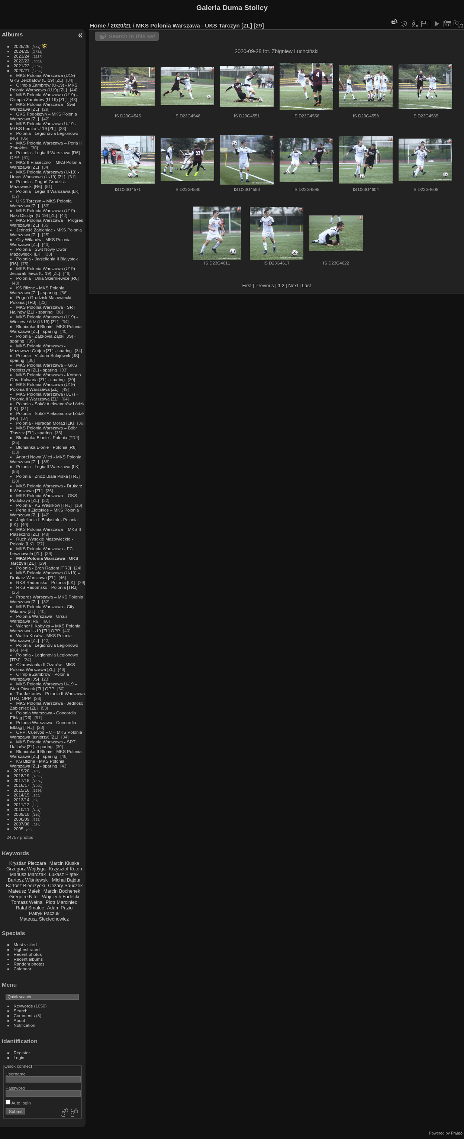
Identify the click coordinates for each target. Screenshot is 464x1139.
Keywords (23, 1005)
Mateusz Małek (24, 891)
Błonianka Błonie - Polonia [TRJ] (47, 437)
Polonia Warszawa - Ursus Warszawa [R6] (39, 618)
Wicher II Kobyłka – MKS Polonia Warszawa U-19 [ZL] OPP (45, 628)
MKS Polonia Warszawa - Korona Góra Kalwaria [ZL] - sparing (45, 377)
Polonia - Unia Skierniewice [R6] (47, 278)
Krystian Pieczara (27, 863)
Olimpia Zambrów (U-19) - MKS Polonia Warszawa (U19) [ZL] (44, 87)
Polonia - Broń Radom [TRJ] (43, 567)
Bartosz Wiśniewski (28, 880)
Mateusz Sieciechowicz (44, 919)
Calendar (23, 968)
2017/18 (22, 780)
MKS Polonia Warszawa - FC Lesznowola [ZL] (41, 551)
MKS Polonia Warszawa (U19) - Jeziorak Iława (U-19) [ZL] (44, 271)
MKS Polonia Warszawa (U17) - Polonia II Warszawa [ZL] (44, 396)
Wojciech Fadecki (60, 896)
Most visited (25, 944)
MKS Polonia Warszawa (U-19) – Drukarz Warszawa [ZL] (45, 575)
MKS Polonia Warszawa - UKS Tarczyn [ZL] (194, 25)
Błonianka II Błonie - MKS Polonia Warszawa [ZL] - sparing (46, 329)
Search (21, 1010)
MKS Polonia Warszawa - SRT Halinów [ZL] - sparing (42, 309)
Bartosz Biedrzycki (25, 885)
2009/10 (22, 814)
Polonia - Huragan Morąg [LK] (45, 423)
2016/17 (22, 785)
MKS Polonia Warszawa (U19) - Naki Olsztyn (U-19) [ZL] (44, 213)
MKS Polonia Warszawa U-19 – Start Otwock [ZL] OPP (43, 686)
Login (19, 1057)
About (19, 1020)
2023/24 (22, 55)
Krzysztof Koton (65, 869)
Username (16, 1073)
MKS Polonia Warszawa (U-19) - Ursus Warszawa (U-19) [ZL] (44, 174)
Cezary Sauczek (65, 885)
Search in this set (132, 36)
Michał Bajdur (66, 880)
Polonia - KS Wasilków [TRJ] (44, 505)
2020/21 (22, 70)
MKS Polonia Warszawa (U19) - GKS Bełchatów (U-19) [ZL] (44, 77)
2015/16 (22, 790)
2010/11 (22, 809)
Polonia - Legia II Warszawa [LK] (48, 191)
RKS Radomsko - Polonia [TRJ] (47, 587)
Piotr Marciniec (61, 902)
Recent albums (28, 959)
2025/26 (22, 46)
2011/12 (22, 804)
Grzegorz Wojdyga (26, 869)
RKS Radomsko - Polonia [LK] (45, 582)
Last (306, 285)
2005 (18, 828)
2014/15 (22, 794)
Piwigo (457, 1133)
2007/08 (22, 823)
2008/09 (22, 819)
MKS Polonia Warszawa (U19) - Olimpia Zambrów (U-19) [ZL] (44, 97)
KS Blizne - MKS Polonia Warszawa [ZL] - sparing (37, 290)
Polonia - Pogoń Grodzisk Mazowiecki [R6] (38, 184)
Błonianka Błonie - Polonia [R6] (46, 447)
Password (15, 1088)
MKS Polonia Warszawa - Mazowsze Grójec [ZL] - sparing (41, 348)
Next (293, 285)
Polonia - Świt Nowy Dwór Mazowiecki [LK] (38, 251)
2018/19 (22, 775)
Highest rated (27, 949)
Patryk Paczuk (44, 913)
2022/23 (22, 60)
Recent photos (28, 954)
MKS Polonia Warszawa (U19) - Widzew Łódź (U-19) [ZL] (44, 319)
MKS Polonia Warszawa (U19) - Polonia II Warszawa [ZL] (44, 387)
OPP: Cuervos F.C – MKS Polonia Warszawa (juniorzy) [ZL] (46, 734)
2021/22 (22, 65)
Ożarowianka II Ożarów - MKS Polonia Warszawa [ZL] (42, 667)
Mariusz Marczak (28, 874)
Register (22, 1052)
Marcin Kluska (64, 863)
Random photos (29, 963)
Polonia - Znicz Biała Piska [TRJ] (48, 476)
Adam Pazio (59, 908)
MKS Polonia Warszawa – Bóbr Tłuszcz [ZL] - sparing (43, 430)
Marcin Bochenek (62, 891)
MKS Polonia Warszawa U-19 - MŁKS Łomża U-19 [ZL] (43, 126)
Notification (24, 1025)
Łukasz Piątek (64, 874)
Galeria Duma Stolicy (232, 8)
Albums (12, 34)
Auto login (18, 1102)
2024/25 (22, 51)
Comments (24, 1015)
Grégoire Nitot (24, 896)
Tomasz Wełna (26, 902)
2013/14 (22, 799)
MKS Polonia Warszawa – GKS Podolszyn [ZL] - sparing (43, 367)
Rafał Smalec (30, 908)
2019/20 (22, 770)
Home (98, 25)
